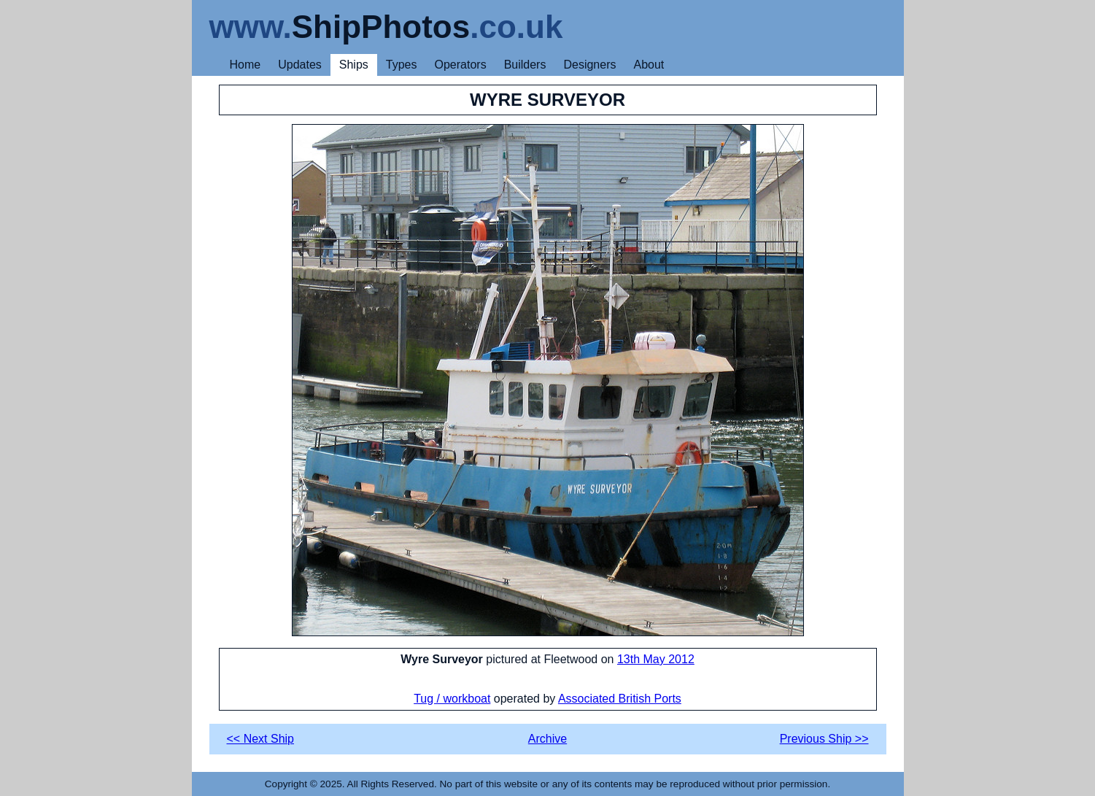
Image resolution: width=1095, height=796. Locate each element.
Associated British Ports (619, 698)
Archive (547, 739)
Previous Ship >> (824, 739)
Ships (353, 64)
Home (245, 64)
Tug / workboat (452, 698)
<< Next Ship (261, 739)
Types (401, 64)
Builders (525, 64)
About (648, 64)
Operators (461, 64)
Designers (589, 64)
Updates (300, 64)
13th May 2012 (655, 659)
